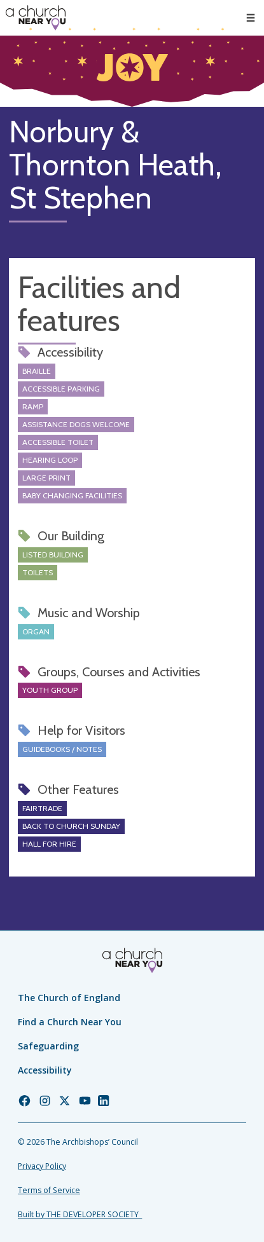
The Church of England (69, 998)
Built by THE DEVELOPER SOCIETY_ (80, 1214)
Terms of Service (49, 1190)
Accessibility (45, 1070)
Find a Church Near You (70, 1022)
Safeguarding (48, 1046)
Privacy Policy (42, 1166)
